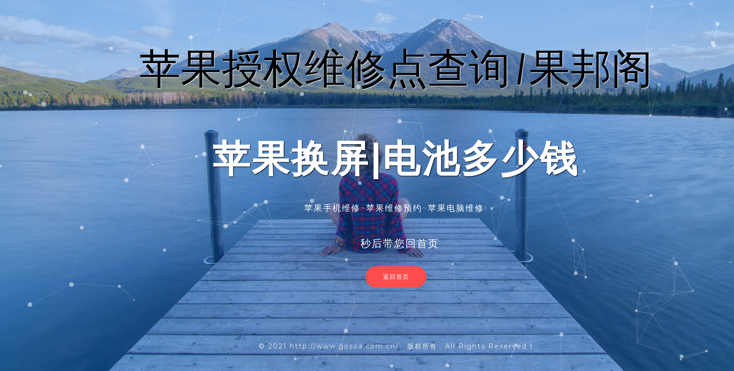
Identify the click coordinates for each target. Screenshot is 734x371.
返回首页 (396, 276)
